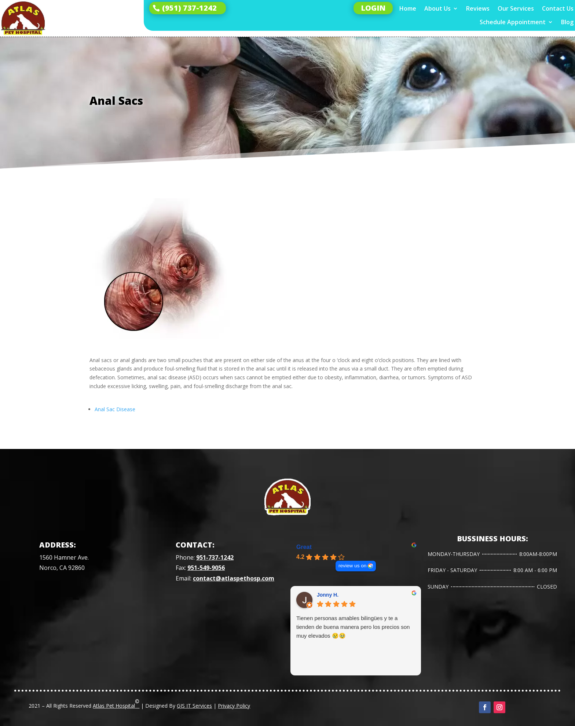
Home (407, 8)
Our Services (516, 8)
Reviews (478, 8)
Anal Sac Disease (115, 409)
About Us (437, 8)
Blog (567, 22)
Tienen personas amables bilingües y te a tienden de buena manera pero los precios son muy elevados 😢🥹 (353, 627)
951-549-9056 (206, 568)
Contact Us (558, 8)
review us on (352, 565)
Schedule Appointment (513, 22)
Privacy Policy (234, 705)
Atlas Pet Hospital (116, 703)
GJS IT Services (194, 705)
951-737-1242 (215, 557)
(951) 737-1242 (189, 8)
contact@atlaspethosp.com (233, 578)
